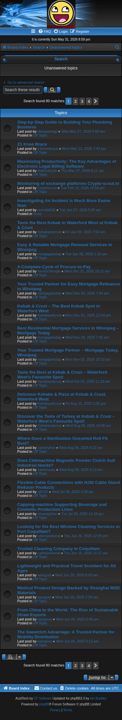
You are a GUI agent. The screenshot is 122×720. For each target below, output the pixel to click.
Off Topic (40, 135)
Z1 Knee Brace (32, 144)
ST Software (43, 698)
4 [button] (89, 101)
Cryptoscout (47, 188)
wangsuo (44, 619)
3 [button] (82, 101)
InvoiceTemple (48, 271)
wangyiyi (44, 575)
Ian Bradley (98, 698)
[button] (96, 101)
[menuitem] (44, 31)
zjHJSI (42, 492)
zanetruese (46, 448)
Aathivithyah (47, 171)
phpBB (44, 704)
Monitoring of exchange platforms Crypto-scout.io (68, 183)
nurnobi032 (46, 210)
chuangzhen (47, 514)
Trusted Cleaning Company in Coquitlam (58, 548)
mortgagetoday (49, 254)
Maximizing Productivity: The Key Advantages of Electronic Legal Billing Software (66, 164)
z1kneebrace (47, 148)
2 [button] (75, 101)
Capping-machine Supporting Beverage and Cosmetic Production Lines (62, 507)
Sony (37, 214)
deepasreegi (47, 131)
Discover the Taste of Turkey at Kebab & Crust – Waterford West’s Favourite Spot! (66, 419)
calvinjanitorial (48, 536)
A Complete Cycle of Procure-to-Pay (54, 266)
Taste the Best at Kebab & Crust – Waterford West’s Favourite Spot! (62, 374)
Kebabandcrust (49, 232)
